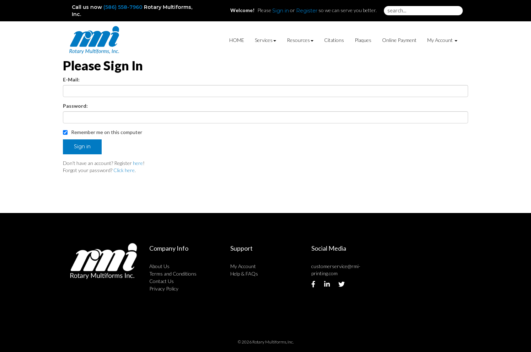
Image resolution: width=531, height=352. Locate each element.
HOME (236, 40)
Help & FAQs (244, 274)
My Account (243, 266)
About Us (159, 266)
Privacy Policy (163, 289)
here (138, 163)
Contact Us (161, 281)
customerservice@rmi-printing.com (335, 269)
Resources (300, 40)
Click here (124, 170)
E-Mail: (71, 79)
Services (265, 40)
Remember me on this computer (102, 132)
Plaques (363, 40)
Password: (75, 106)
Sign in (280, 10)
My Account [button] (442, 40)
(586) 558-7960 (123, 7)
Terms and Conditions (173, 274)
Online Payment (399, 40)
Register (306, 10)
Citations (334, 40)
